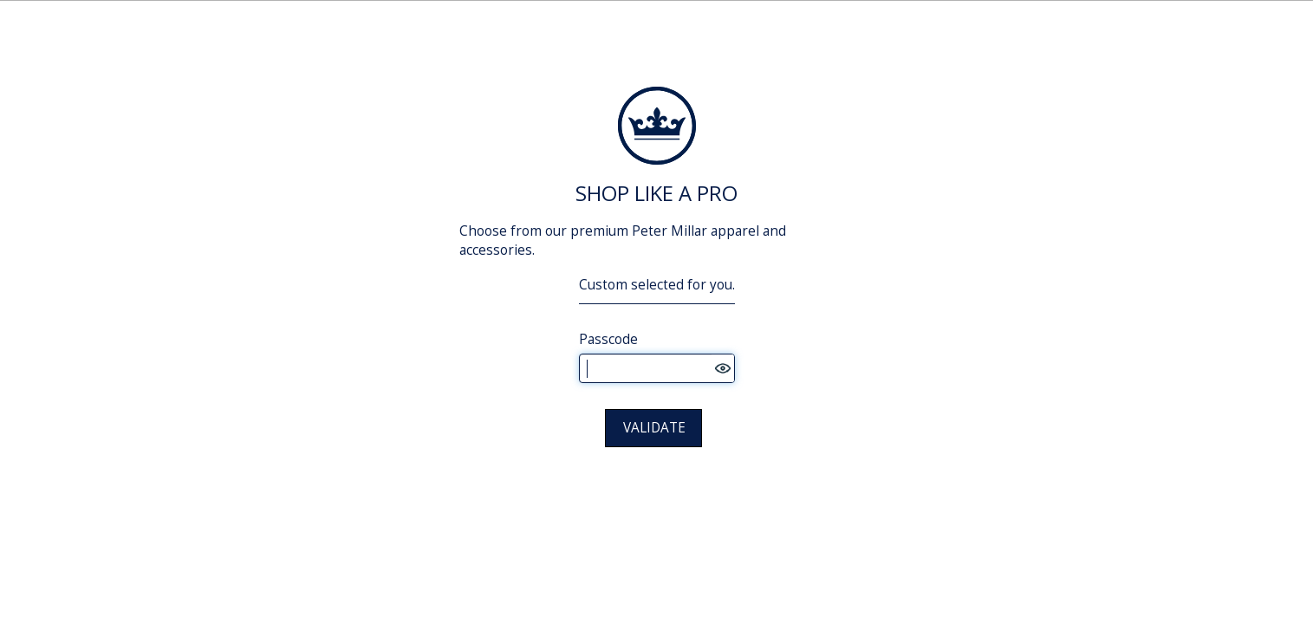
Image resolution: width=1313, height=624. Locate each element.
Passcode (608, 339)
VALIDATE (654, 428)
